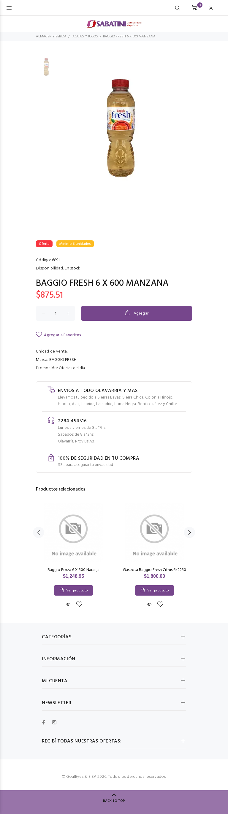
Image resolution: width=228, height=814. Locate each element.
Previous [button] (38, 532)
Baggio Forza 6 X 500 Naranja (73, 570)
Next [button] (189, 532)
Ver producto (77, 591)
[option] (47, 70)
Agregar (136, 313)
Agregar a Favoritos (58, 335)
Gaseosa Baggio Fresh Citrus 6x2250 (154, 570)
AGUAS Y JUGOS (85, 36)
